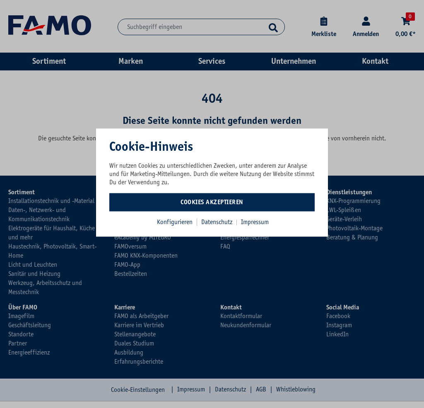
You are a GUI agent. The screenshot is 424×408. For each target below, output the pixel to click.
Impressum (255, 222)
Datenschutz (217, 222)
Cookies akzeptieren (212, 202)
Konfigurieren (175, 222)
